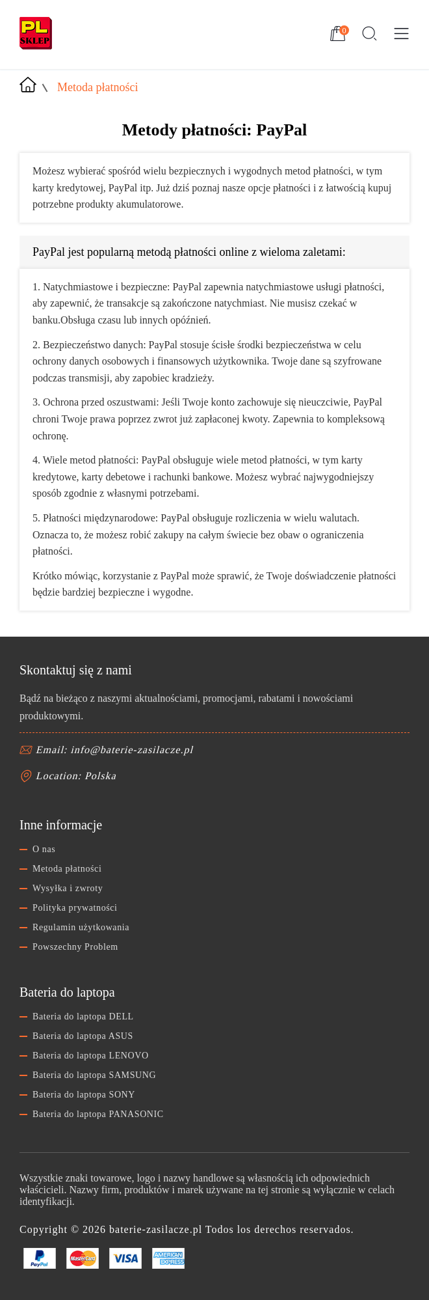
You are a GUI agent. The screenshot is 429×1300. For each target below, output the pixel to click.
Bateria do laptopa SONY (83, 1094)
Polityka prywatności (75, 908)
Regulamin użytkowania (80, 927)
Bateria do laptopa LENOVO (90, 1055)
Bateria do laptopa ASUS (82, 1036)
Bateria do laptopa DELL (83, 1016)
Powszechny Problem (75, 947)
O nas (43, 849)
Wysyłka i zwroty (67, 888)
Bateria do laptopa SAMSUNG (94, 1075)
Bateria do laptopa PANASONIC (98, 1114)
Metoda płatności (66, 869)
